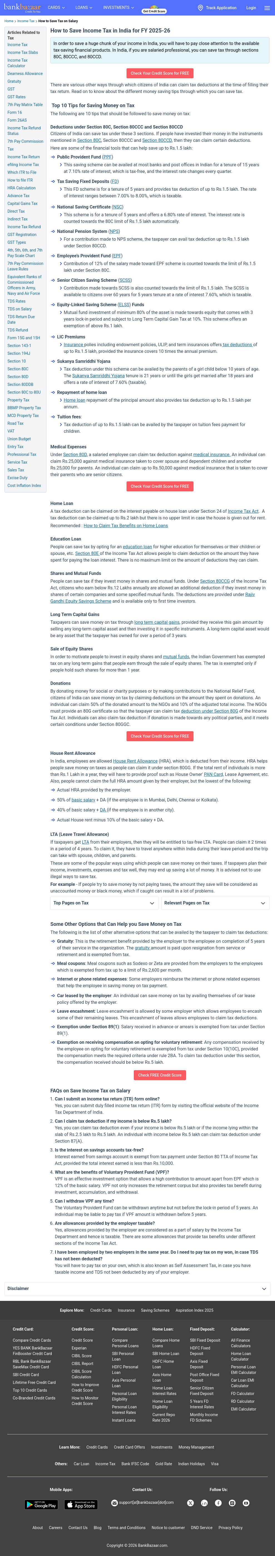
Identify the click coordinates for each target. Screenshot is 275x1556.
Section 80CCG (215, 581)
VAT (11, 431)
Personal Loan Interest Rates (124, 1410)
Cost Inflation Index (24, 485)
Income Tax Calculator (18, 63)
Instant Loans (124, 1420)
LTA (85, 842)
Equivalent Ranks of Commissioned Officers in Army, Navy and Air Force (24, 285)
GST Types (17, 242)
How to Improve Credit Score (85, 1387)
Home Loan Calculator (241, 1356)
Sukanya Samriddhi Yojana (98, 375)
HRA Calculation (22, 188)
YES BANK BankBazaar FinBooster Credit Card (33, 1351)
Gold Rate (163, 1464)
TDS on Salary (20, 309)
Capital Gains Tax (23, 203)
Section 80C (89, 140)
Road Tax (15, 423)
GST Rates (17, 97)
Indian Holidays (191, 1464)
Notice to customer (168, 1527)
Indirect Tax (18, 219)
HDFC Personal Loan (125, 1370)
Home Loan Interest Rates (164, 1391)
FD (114, 181)
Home (8, 21)
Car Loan (81, 1464)
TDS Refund (18, 330)
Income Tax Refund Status (24, 131)
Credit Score (82, 1340)
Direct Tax (16, 211)
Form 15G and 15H (24, 338)
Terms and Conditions (127, 1527)
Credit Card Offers (129, 1447)
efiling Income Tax (23, 164)
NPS (114, 231)
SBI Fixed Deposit (205, 1340)
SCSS (125, 280)
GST (11, 89)
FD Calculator (242, 1393)
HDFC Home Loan (163, 1364)
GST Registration (22, 234)
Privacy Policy (230, 1527)
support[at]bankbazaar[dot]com (142, 1503)
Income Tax (25, 21)
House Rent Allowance (135, 761)
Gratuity (14, 81)
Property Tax (18, 400)
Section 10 (17, 361)
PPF (107, 157)
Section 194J (19, 353)
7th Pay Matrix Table (25, 104)
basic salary (83, 800)
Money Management (196, 1447)
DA (103, 810)
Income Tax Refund (24, 227)
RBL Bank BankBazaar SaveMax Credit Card (32, 1364)
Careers (55, 1527)
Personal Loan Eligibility (124, 1396)
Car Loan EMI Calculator (242, 1383)
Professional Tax (22, 454)
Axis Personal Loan (124, 1383)
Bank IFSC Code (135, 1464)
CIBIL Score (82, 1356)
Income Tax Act (243, 511)
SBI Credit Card (26, 1375)
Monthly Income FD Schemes (204, 1417)
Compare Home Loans (166, 1343)
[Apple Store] (81, 1505)
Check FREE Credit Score (159, 1075)
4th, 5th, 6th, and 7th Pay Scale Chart (25, 253)
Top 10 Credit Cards (30, 1390)
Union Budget (19, 439)
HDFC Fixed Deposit (200, 1351)
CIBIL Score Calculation (82, 1374)
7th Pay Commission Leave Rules (25, 266)
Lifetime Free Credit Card (34, 1382)
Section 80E (87, 553)
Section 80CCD (157, 140)
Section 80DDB (20, 384)
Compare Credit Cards (32, 1340)
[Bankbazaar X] (191, 1503)
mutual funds (176, 656)
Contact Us (78, 1527)
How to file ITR (20, 180)
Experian (79, 1348)
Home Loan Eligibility (162, 1404)
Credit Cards (101, 1310)
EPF (117, 255)
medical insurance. (212, 454)
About (38, 1527)
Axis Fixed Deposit (198, 1364)
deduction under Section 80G (209, 711)
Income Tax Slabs (23, 52)
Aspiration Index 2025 (195, 1310)
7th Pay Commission (25, 141)
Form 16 (15, 112)
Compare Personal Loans (125, 1343)
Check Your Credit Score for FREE (160, 73)
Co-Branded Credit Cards (34, 1398)
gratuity (143, 948)
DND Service (201, 1527)
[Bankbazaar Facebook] (219, 1503)
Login (251, 8)
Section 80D (75, 454)
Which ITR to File (22, 172)
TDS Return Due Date (21, 320)
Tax (11, 149)
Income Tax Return (24, 157)
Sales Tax (16, 470)
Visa (215, 1464)
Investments (161, 1447)
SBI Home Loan (165, 1353)
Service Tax (17, 462)
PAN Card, (214, 774)
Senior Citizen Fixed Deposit (202, 1391)
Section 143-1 (19, 345)
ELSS (124, 304)
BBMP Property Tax (24, 408)
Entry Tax (15, 446)
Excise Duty (18, 478)
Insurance (74, 344)
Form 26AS (17, 120)
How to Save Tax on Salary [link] (58, 21)
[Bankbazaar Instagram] (233, 1503)
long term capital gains (156, 622)
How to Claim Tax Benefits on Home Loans (126, 525)
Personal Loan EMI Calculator (243, 1370)
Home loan (74, 400)
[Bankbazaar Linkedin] (205, 1503)
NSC (117, 207)
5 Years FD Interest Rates (202, 1404)
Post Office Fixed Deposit (204, 1377)
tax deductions (237, 344)
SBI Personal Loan (123, 1356)
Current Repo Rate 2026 (163, 1417)
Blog (97, 1527)
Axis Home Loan (161, 1377)
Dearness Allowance (25, 73)
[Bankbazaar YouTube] (247, 1503)
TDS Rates (17, 301)
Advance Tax (18, 195)
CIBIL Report (82, 1363)
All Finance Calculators (241, 1343)
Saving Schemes (155, 1310)
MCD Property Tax (23, 415)
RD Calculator (243, 1401)
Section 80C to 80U (24, 392)
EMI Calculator (243, 1409)
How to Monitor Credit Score (85, 1401)
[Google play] (41, 1505)
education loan (137, 546)
